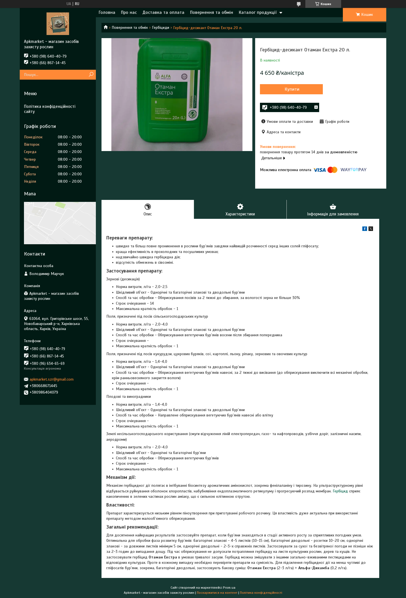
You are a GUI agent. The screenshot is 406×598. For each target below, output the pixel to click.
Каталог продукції (258, 12)
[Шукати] (91, 75)
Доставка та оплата (163, 12)
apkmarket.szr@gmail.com (52, 379)
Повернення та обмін (211, 12)
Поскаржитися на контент (217, 593)
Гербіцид (340, 491)
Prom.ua (229, 588)
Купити (290, 89)
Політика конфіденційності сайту (49, 109)
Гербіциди (160, 27)
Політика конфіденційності (261, 593)
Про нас (129, 12)
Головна (107, 12)
